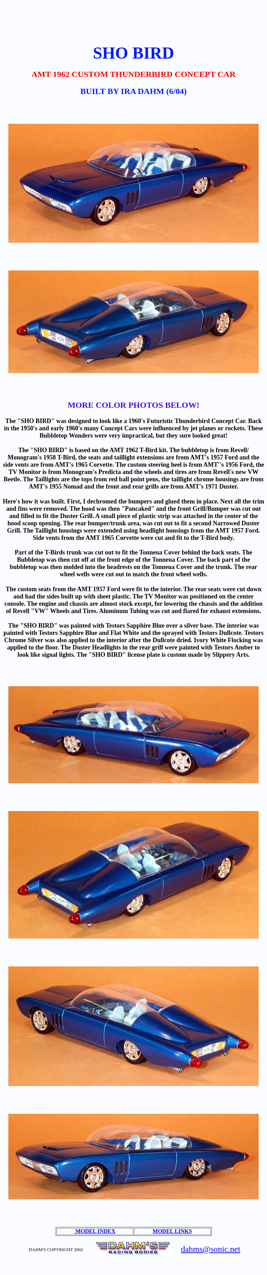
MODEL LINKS (172, 1231)
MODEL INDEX (94, 1231)
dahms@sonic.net (210, 1249)
